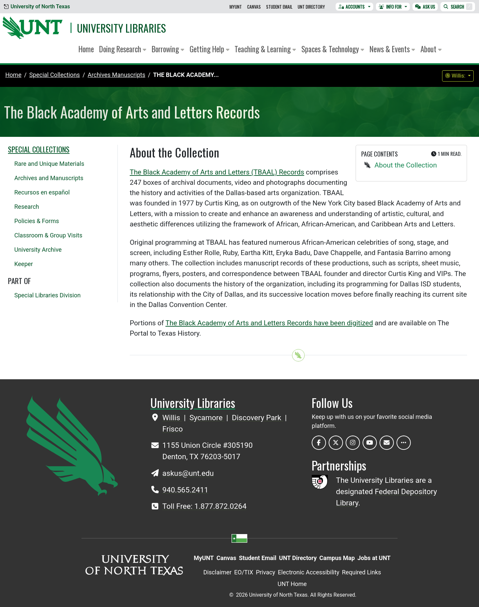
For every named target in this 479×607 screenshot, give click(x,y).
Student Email (279, 6)
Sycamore (206, 417)
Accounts (351, 6)
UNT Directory (311, 6)
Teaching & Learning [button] (265, 49)
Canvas (254, 6)
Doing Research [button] (122, 49)
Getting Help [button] (210, 49)
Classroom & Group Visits (48, 235)
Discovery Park (257, 417)
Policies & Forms (36, 220)
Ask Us (425, 6)
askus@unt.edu (188, 473)
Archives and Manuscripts (48, 177)
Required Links (361, 572)
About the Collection (406, 165)
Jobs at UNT (374, 557)
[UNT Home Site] (72, 445)
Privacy (265, 572)
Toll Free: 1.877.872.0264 (204, 506)
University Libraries (121, 28)
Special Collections (39, 149)
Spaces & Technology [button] (332, 49)
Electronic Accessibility (308, 572)
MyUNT (236, 6)
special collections (54, 74)
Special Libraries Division (47, 295)
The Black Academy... (186, 74)
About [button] (431, 49)
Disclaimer (217, 572)
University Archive (38, 249)
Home (86, 49)
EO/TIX (243, 572)
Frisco (172, 429)
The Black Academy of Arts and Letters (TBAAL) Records (217, 172)
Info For (390, 6)
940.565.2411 (185, 489)
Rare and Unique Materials (49, 163)
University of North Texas (37, 6)
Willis (172, 417)
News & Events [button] (392, 49)
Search (457, 6)
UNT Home (292, 583)
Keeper (23, 263)
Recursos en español (42, 192)
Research (26, 206)
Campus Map (337, 557)
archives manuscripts (116, 74)
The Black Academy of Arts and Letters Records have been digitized (269, 323)
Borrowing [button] (168, 49)
